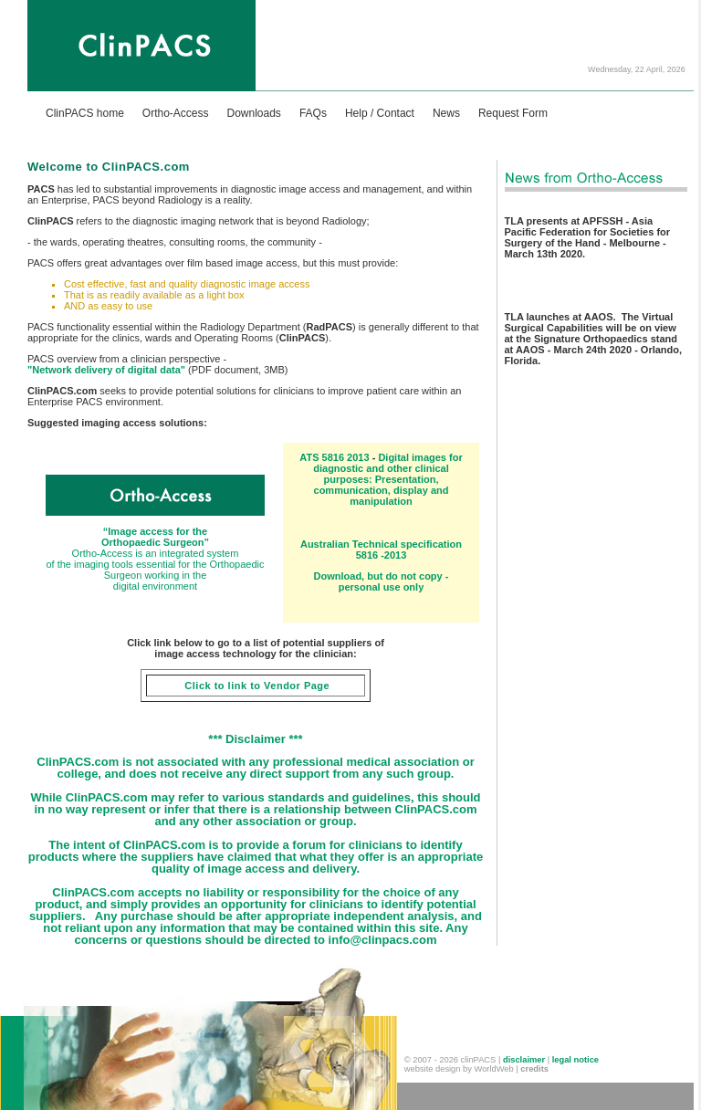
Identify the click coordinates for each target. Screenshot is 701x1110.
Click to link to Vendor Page (256, 685)
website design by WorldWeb (459, 1068)
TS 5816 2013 (338, 457)
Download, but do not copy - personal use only (381, 581)
